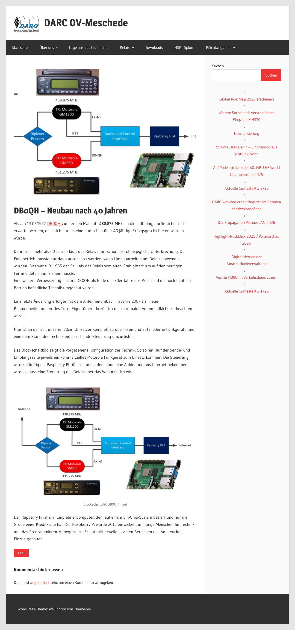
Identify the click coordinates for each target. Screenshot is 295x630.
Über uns (49, 47)
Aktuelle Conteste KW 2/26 (246, 188)
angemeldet (40, 582)
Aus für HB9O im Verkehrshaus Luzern (246, 277)
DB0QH (54, 223)
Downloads (154, 47)
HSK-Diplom (184, 47)
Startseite (20, 47)
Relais (127, 47)
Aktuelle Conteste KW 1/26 (246, 291)
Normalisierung (246, 133)
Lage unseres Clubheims (88, 47)
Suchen (218, 65)
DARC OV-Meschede (86, 22)
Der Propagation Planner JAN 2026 (246, 222)
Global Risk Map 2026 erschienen (246, 99)
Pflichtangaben (221, 47)
